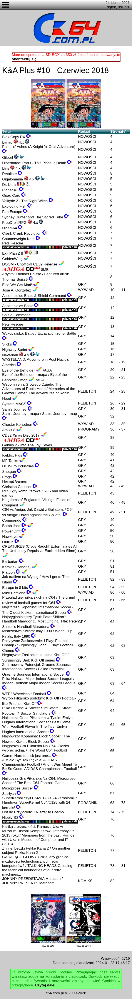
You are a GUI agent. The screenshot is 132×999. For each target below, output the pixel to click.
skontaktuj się (24, 59)
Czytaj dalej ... (47, 985)
